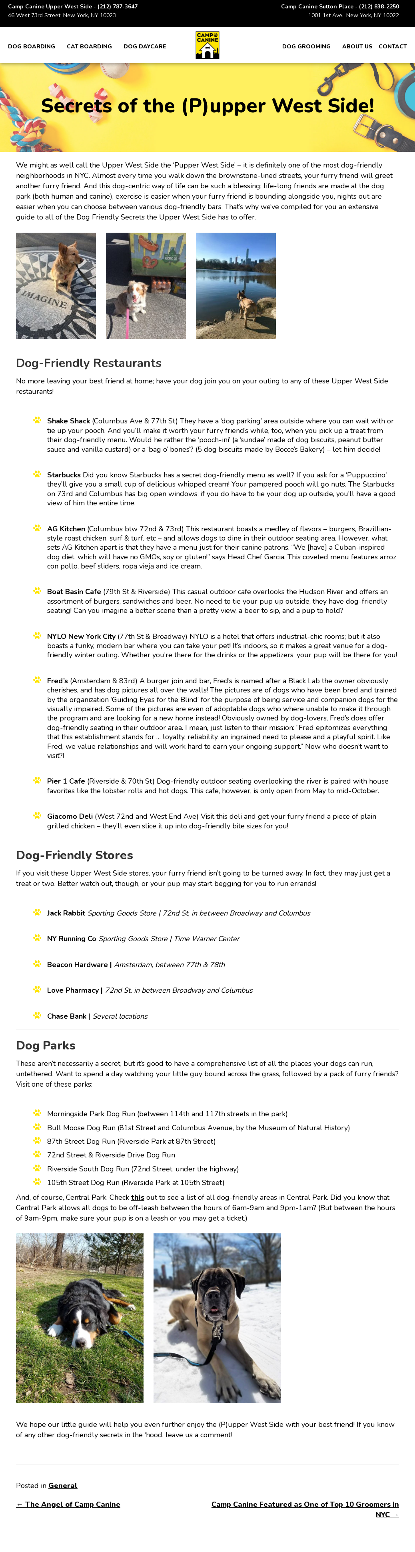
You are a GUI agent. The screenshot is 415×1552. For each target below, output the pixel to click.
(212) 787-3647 (118, 6)
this (137, 1197)
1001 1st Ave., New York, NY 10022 (353, 15)
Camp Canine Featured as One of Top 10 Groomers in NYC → (305, 1510)
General (63, 1485)
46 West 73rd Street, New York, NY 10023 (62, 15)
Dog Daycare (145, 46)
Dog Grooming (306, 46)
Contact (393, 46)
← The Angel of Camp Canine (68, 1504)
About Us (357, 46)
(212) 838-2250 (379, 6)
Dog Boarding (31, 46)
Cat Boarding (89, 46)
